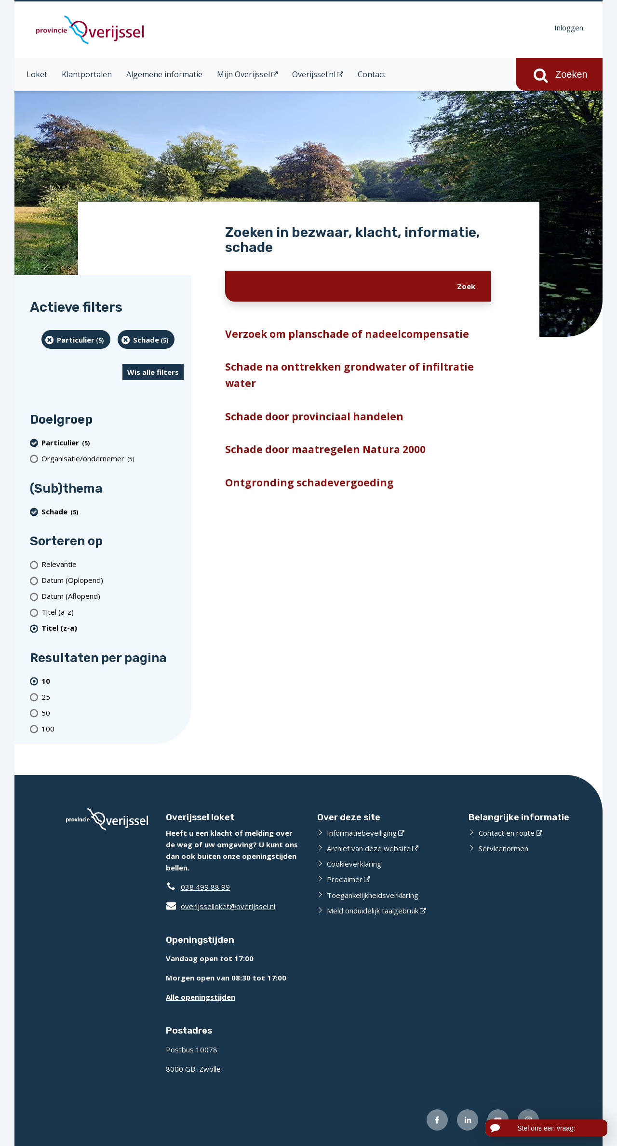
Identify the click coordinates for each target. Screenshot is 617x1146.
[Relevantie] (112, 564)
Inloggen (568, 27)
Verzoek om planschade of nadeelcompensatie (347, 334)
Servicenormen (503, 848)
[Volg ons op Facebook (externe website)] (437, 1120)
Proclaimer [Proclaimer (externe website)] (344, 879)
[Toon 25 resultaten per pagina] (112, 696)
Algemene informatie (164, 74)
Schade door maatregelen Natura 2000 (325, 449)
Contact (372, 74)
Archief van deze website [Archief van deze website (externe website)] (369, 848)
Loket (37, 74)
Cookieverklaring (354, 864)
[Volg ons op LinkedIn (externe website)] (467, 1120)
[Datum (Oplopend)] (112, 580)
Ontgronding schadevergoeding (309, 482)
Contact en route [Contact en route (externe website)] (507, 833)
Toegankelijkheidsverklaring (372, 895)
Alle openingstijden (200, 997)
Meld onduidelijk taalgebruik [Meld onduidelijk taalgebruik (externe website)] (372, 910)
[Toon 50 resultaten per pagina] (112, 712)
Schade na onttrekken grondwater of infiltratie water (349, 375)
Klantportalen (87, 74)
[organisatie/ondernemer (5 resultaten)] (112, 459)
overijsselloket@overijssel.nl (220, 906)
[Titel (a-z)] (112, 612)
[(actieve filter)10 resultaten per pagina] (112, 681)
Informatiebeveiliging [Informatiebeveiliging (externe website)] (362, 833)
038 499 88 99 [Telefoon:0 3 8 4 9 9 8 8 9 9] (205, 887)
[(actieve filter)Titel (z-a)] (112, 628)
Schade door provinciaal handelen (314, 416)
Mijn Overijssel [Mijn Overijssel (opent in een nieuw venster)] (243, 74)
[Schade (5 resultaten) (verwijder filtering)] (146, 339)
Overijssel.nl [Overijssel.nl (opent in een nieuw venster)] (313, 74)
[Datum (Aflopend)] (112, 596)
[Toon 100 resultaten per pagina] (112, 728)
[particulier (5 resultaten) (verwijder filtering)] (75, 339)
